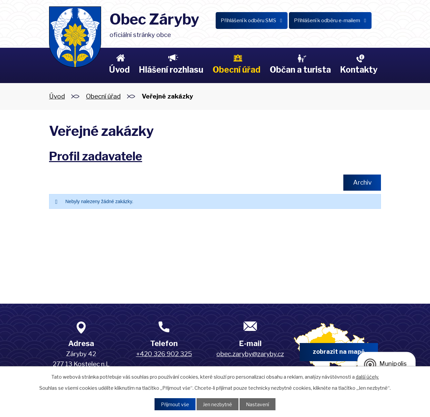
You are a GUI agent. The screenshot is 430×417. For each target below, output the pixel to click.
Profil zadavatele (95, 156)
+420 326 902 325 (164, 354)
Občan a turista (300, 70)
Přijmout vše (175, 404)
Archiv (362, 182)
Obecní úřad (236, 70)
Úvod (119, 70)
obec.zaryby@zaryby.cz (250, 354)
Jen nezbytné (217, 404)
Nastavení (257, 404)
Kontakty (359, 70)
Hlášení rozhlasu (171, 70)
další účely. (367, 377)
